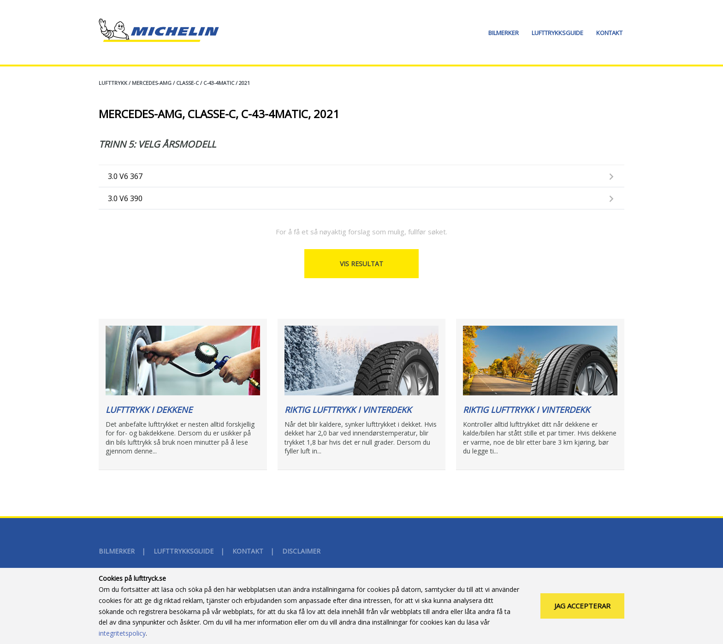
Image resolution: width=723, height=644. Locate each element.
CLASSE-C (187, 82)
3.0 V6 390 (125, 198)
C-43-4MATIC (218, 82)
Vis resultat (361, 263)
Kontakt (609, 33)
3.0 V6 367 (125, 176)
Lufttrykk (113, 82)
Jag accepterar (582, 611)
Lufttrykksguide (557, 33)
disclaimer (301, 551)
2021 (244, 82)
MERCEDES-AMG (152, 82)
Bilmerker (503, 33)
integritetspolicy (122, 639)
